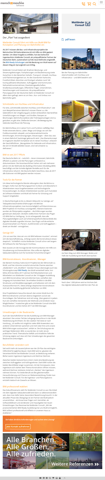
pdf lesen (68, 39)
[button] (60, 478)
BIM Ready (22, 270)
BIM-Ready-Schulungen (15, 62)
